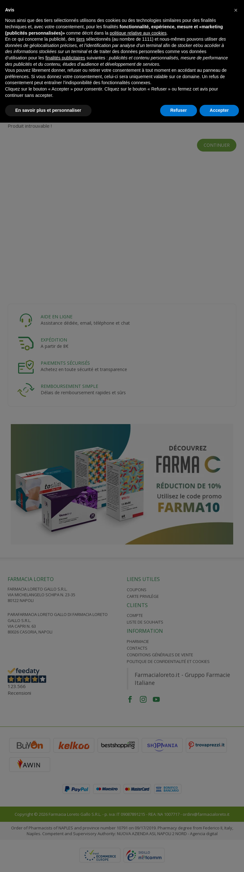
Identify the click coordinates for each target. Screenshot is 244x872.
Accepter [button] (219, 110)
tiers (80, 39)
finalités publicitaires (65, 57)
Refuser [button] (178, 110)
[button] (236, 10)
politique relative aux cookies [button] (138, 33)
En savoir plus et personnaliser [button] (48, 110)
